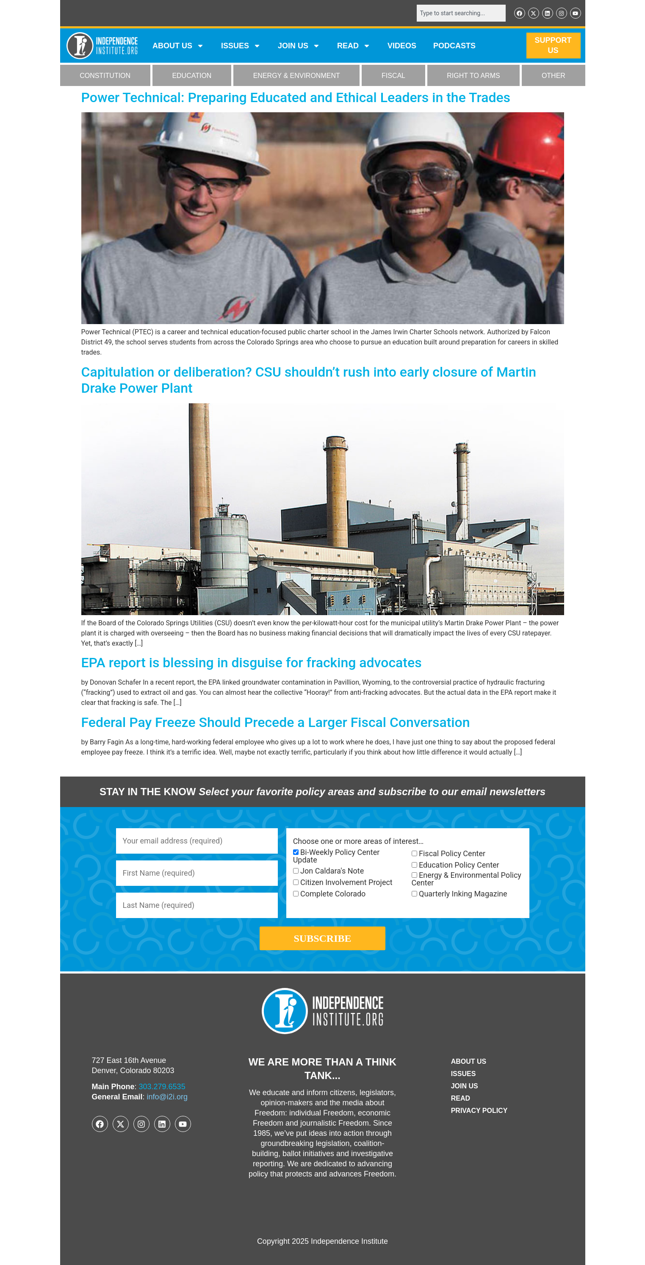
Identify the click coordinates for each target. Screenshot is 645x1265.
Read (460, 1098)
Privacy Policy (479, 1110)
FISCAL (393, 75)
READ (354, 46)
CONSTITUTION (105, 75)
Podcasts (454, 46)
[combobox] (461, 13)
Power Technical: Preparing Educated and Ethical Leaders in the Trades (296, 97)
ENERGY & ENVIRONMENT (296, 75)
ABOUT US (178, 46)
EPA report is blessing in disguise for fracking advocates (251, 663)
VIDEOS (402, 46)
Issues (241, 46)
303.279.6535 (162, 1086)
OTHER (553, 75)
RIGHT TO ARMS (473, 75)
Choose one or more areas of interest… (358, 841)
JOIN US (299, 46)
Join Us (464, 1086)
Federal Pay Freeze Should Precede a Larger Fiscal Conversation (275, 722)
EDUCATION (191, 75)
